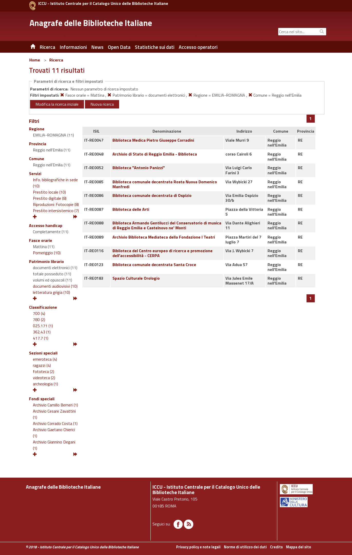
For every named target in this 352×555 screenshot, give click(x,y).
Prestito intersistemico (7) (56, 210)
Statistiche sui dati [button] (154, 47)
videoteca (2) (44, 378)
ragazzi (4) (42, 365)
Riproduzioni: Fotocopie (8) (56, 204)
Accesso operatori (198, 47)
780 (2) (39, 319)
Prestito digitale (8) (49, 198)
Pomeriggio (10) (47, 253)
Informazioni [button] (73, 47)
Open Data (119, 47)
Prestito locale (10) (49, 192)
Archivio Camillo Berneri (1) (55, 405)
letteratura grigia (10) (51, 292)
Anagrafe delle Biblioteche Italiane (91, 23)
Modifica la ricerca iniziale (57, 104)
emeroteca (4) (45, 359)
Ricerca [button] (47, 47)
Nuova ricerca (102, 104)
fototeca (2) (43, 371)
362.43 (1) (42, 332)
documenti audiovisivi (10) (55, 286)
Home (34, 60)
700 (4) (39, 313)
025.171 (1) (43, 326)
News (97, 47)
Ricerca (56, 60)
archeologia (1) (45, 384)
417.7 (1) (40, 338)
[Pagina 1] (310, 118)
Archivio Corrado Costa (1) (55, 423)
